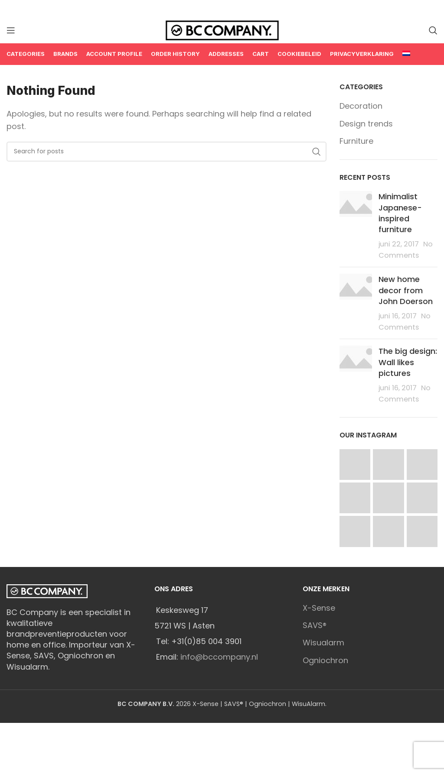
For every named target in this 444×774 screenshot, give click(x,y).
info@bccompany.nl (219, 656)
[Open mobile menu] (11, 30)
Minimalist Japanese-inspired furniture (400, 213)
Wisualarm (323, 642)
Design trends (366, 123)
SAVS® (314, 625)
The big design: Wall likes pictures (408, 362)
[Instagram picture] (355, 464)
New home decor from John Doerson (406, 290)
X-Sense (319, 607)
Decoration (361, 105)
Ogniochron (325, 660)
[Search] (433, 30)
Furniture (356, 141)
